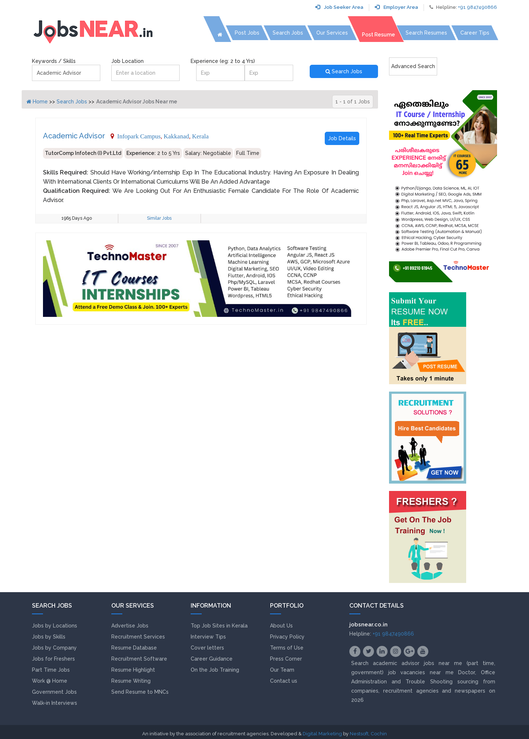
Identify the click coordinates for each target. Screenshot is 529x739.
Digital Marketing (322, 733)
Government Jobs (54, 692)
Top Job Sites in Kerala (219, 626)
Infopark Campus (139, 136)
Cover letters (207, 648)
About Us (281, 626)
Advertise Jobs (129, 626)
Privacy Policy (287, 637)
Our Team (282, 670)
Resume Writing (131, 681)
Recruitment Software (139, 659)
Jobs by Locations (54, 626)
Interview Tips (208, 637)
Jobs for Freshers (53, 659)
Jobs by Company (54, 648)
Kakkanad (176, 136)
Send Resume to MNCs (140, 692)
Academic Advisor (74, 135)
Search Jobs (343, 71)
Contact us (283, 681)
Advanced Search (413, 66)
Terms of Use (286, 648)
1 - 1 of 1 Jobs (352, 102)
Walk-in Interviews (54, 703)
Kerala (200, 136)
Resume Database (134, 648)
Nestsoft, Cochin (368, 733)
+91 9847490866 (477, 7)
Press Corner (286, 659)
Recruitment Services (138, 637)
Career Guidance (212, 659)
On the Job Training (215, 670)
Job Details (342, 138)
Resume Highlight (133, 670)
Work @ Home (49, 681)
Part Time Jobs (51, 670)
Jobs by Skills (48, 637)
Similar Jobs (159, 218)
